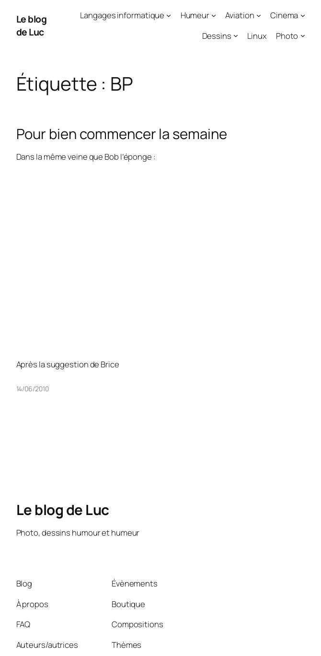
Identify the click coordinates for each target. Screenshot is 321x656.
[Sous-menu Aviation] (258, 15)
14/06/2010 (32, 388)
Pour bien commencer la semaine (121, 134)
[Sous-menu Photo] (302, 35)
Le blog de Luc (31, 25)
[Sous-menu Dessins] (235, 35)
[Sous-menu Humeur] (213, 15)
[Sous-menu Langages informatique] (168, 15)
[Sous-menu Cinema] (302, 15)
